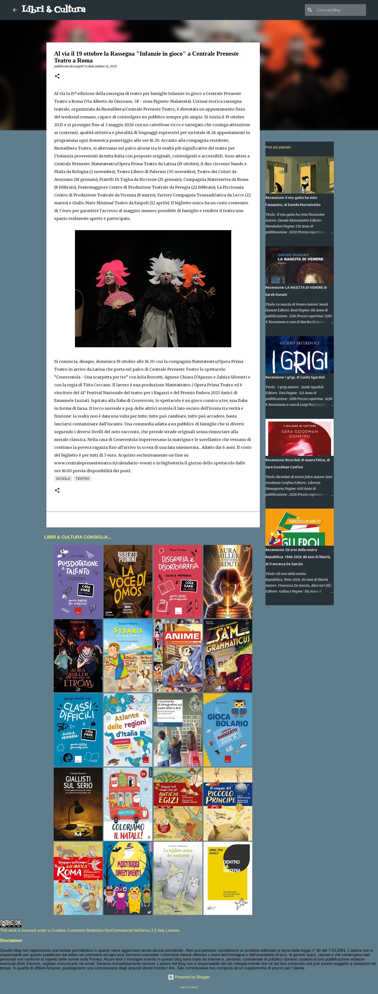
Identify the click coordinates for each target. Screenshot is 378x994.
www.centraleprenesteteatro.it (84, 463)
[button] (57, 76)
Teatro (82, 479)
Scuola (63, 479)
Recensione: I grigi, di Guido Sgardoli (295, 377)
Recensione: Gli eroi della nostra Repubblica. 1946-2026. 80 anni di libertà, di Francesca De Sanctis (298, 557)
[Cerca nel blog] (340, 10)
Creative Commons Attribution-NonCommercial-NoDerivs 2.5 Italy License (115, 930)
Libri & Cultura (53, 10)
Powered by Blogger (189, 977)
